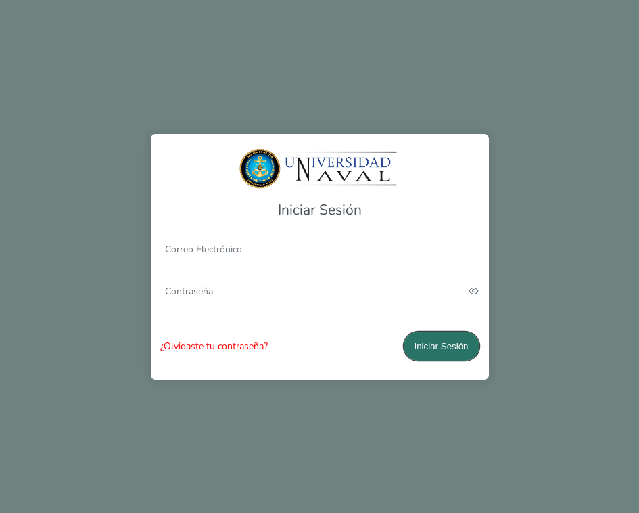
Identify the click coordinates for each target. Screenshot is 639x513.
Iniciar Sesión (441, 346)
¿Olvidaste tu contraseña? (214, 346)
